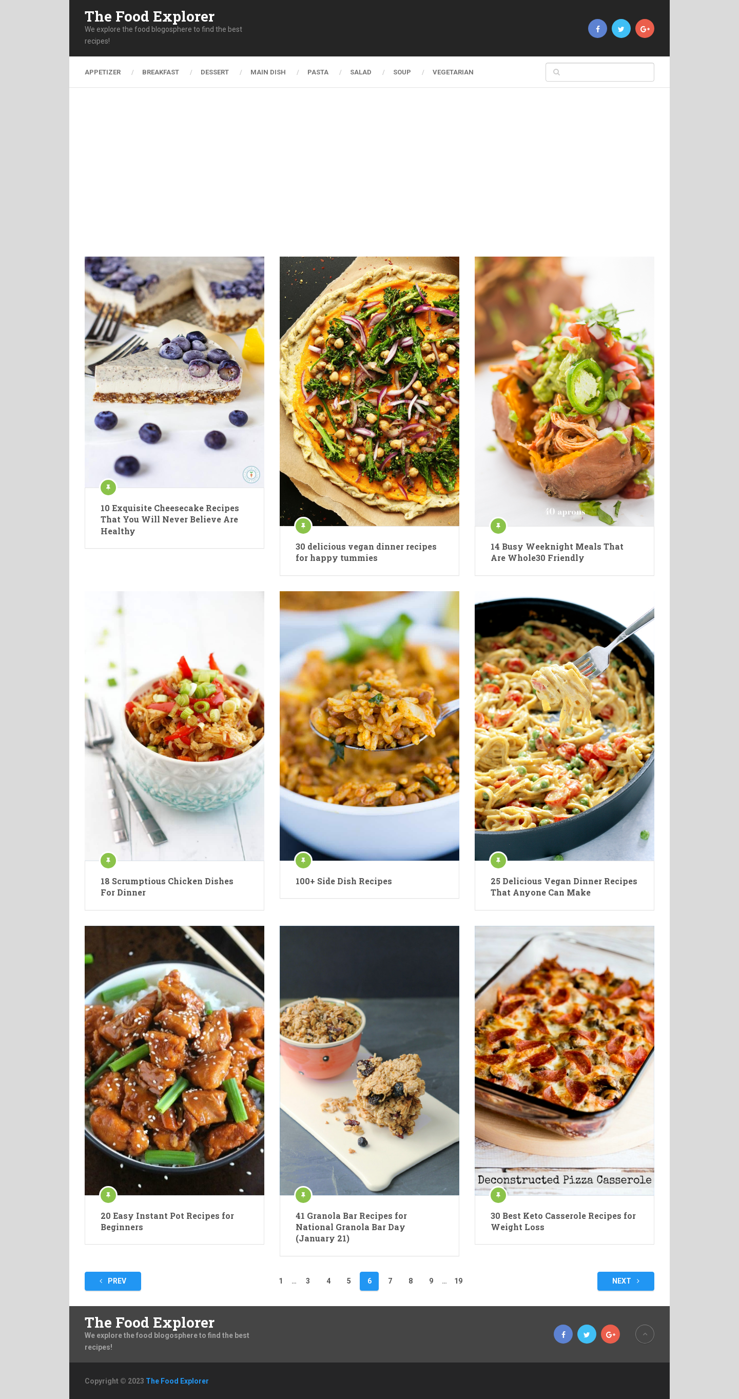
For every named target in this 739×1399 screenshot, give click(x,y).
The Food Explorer (150, 16)
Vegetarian (453, 72)
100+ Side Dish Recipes (344, 881)
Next (625, 1281)
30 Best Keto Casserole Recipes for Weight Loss (563, 1221)
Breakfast (160, 72)
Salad (361, 72)
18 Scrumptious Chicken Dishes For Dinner (167, 887)
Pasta (317, 72)
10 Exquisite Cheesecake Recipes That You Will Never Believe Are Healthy (170, 519)
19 (458, 1281)
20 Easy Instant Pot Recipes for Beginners (167, 1221)
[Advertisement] (369, 179)
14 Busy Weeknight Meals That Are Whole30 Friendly (557, 552)
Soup (402, 72)
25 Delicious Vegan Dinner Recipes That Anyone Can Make (564, 887)
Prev (113, 1281)
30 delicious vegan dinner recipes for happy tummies (366, 552)
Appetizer (103, 72)
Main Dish (268, 72)
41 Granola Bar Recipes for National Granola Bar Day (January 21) (351, 1227)
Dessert (215, 72)
